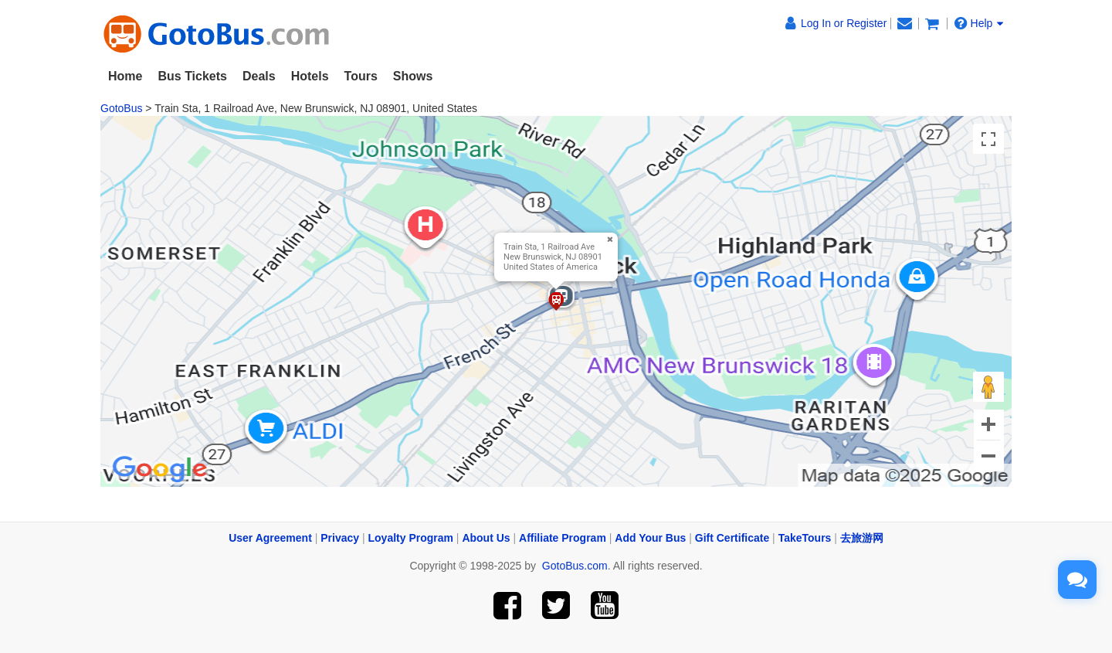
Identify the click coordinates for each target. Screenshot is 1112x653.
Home (125, 76)
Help (979, 23)
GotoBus (121, 108)
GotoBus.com (575, 565)
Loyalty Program (410, 538)
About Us (486, 538)
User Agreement (270, 538)
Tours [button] (361, 76)
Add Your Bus (650, 538)
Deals (259, 76)
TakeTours (805, 538)
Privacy (339, 538)
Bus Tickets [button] (192, 76)
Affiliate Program (562, 538)
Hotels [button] (310, 76)
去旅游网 (861, 538)
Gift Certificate (732, 538)
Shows (413, 76)
